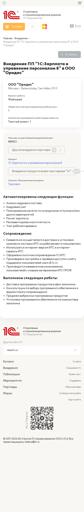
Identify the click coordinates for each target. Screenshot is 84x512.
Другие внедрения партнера (34, 150)
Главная (7, 38)
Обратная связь (73, 387)
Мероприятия (12, 380)
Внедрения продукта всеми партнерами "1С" (44, 171)
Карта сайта (74, 399)
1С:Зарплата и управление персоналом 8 (35, 163)
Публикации (11, 374)
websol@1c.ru (32, 442)
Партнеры (10, 387)
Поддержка (75, 380)
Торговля (14, 184)
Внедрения (21, 38)
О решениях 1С (73, 368)
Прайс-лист (75, 374)
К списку (71, 54)
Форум (7, 393)
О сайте (77, 361)
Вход (78, 26)
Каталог (8, 361)
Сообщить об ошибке (70, 393)
